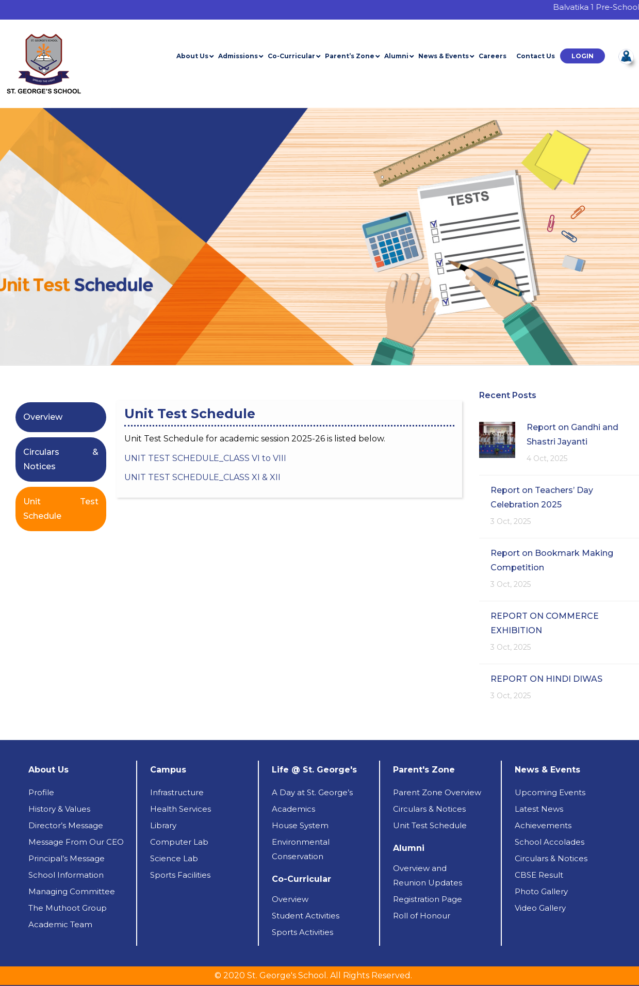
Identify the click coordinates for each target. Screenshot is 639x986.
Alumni (396, 56)
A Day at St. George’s (312, 792)
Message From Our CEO (76, 842)
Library (163, 825)
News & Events (443, 56)
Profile (41, 792)
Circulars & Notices (429, 809)
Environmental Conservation (301, 849)
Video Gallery (540, 908)
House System (300, 825)
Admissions (238, 56)
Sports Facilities (180, 875)
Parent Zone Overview (437, 792)
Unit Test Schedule (430, 825)
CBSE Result (539, 875)
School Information (66, 875)
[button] (582, 55)
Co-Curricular (291, 56)
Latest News (539, 809)
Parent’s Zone (349, 56)
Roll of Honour (421, 916)
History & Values (59, 809)
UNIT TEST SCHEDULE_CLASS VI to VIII (205, 458)
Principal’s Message (66, 858)
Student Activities (305, 916)
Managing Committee (71, 891)
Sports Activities (302, 932)
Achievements (543, 825)
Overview (42, 417)
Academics (293, 809)
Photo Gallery (541, 891)
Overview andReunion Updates (427, 875)
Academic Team (60, 924)
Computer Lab (179, 842)
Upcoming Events (550, 792)
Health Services (180, 809)
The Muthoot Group (67, 908)
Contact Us (535, 56)
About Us (192, 56)
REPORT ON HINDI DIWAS (546, 679)
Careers (492, 56)
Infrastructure (177, 792)
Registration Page (427, 899)
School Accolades (549, 842)
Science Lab (174, 858)
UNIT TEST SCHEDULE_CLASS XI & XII (203, 477)
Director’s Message (65, 825)
